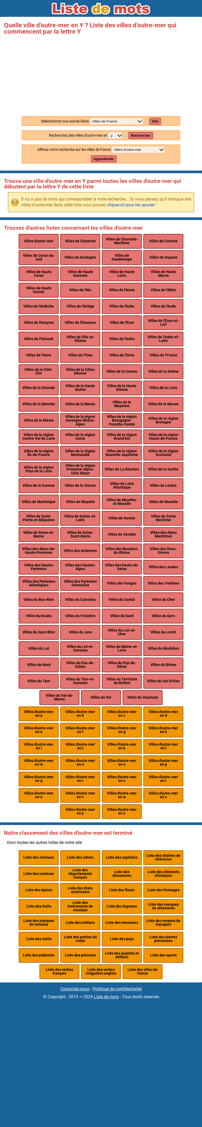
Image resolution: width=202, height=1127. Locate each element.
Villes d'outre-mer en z (122, 811)
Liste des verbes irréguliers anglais (101, 971)
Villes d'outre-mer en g (122, 730)
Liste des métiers (80, 922)
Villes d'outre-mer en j (80, 746)
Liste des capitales (122, 857)
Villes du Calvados (80, 599)
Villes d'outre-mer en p (163, 763)
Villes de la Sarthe (163, 469)
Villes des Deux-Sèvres (163, 551)
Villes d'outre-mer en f (80, 730)
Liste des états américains (80, 890)
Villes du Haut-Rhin (39, 632)
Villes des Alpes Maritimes (163, 534)
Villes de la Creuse (121, 371)
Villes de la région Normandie (80, 453)
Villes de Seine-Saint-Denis (80, 534)
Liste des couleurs (38, 874)
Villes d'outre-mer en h (163, 730)
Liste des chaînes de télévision (163, 857)
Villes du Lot (38, 648)
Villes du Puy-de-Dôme (122, 665)
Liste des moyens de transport (163, 923)
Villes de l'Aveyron (39, 322)
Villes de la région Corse (80, 437)
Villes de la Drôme (163, 371)
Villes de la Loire (163, 388)
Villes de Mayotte (80, 502)
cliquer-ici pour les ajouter (130, 204)
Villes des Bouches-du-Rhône (121, 551)
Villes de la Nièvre (39, 420)
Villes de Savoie (121, 518)
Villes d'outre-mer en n (80, 763)
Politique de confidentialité (117, 988)
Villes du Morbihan (163, 648)
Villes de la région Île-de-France (39, 453)
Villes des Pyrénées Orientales (80, 583)
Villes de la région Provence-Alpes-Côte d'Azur (80, 469)
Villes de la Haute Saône (80, 388)
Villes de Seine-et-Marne (38, 534)
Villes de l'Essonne (80, 322)
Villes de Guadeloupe (122, 257)
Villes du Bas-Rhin (38, 599)
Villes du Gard (122, 616)
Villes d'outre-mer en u (38, 795)
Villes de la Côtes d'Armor (80, 371)
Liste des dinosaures (122, 874)
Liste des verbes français (59, 971)
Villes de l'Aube (121, 306)
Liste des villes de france (143, 971)
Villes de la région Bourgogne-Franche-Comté (122, 420)
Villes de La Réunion (122, 469)
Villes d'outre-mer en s (122, 779)
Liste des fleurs (122, 890)
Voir (155, 121)
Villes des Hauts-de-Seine (122, 567)
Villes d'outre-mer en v (80, 795)
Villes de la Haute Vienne (122, 388)
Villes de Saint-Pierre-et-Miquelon (39, 518)
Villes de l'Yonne (163, 355)
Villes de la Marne (80, 404)
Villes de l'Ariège (80, 306)
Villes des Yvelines (163, 583)
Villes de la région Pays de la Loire (39, 469)
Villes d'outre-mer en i (38, 746)
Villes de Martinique (38, 502)
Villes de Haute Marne (163, 274)
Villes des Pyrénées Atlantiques (38, 583)
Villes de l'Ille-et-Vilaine (80, 339)
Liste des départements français (80, 874)
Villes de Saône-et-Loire (80, 518)
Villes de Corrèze (163, 241)
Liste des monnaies (121, 922)
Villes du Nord (38, 665)
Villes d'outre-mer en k (122, 746)
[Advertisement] (101, 74)
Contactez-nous (74, 988)
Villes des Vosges (122, 583)
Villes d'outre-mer (38, 241)
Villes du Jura (80, 632)
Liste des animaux (38, 857)
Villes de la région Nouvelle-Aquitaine (121, 453)
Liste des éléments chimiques (163, 874)
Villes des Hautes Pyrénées (38, 567)
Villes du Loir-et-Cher (122, 632)
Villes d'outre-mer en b (80, 714)
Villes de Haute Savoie (39, 290)
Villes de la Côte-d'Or (38, 371)
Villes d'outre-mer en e (38, 730)
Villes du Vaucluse (142, 697)
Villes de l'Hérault (38, 339)
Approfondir (104, 159)
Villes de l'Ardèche (38, 306)
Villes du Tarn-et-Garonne (80, 681)
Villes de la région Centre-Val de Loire (38, 437)
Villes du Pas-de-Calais (80, 665)
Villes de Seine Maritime (163, 518)
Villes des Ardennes (80, 551)
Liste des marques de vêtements (163, 906)
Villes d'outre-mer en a (38, 714)
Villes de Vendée (122, 534)
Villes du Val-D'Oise (163, 681)
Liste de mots (106, 996)
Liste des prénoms (80, 955)
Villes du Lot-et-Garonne (80, 648)
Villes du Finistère (80, 616)
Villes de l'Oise (80, 355)
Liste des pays (122, 939)
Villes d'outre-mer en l (163, 746)
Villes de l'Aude (163, 306)
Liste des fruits (38, 906)
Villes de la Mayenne (122, 404)
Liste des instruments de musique (80, 906)
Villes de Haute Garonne (80, 274)
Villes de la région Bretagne (163, 420)
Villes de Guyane (163, 257)
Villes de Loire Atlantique (122, 485)
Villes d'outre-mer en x (163, 795)
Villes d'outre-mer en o (122, 763)
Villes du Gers (163, 616)
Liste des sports (163, 955)
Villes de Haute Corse (39, 274)
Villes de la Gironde (38, 388)
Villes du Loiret (163, 632)
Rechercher (140, 135)
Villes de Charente (80, 241)
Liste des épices (38, 890)
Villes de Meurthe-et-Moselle (122, 502)
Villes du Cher (163, 599)
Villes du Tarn (38, 681)
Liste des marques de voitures (38, 923)
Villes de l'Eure (122, 322)
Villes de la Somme (39, 485)
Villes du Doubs (39, 616)
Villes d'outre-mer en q (38, 779)
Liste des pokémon (38, 955)
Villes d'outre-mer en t (163, 779)
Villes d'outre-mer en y (80, 811)
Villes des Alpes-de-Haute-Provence (38, 551)
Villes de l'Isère (38, 355)
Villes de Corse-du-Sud (39, 257)
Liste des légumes (122, 906)
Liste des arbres (80, 857)
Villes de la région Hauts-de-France (163, 437)
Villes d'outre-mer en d (163, 714)
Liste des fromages (163, 890)
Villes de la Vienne (80, 485)
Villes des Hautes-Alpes (80, 567)
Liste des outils (39, 939)
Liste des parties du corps (80, 939)
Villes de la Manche (38, 404)
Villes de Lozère (163, 485)
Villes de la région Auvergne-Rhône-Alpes (80, 420)
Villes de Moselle (163, 502)
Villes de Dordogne (80, 257)
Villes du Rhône (163, 665)
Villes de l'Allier (163, 290)
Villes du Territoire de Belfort (121, 681)
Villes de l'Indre (122, 339)
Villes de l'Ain (80, 290)
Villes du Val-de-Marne (59, 697)
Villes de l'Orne (121, 355)
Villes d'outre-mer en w (122, 795)
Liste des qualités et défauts (122, 955)
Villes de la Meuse (163, 404)
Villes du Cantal (122, 599)
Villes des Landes (163, 567)
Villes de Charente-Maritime (122, 241)
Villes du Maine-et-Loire (122, 648)
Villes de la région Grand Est (122, 437)
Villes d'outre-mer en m (38, 763)
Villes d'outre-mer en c (122, 714)
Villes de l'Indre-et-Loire (163, 339)
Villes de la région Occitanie (163, 453)
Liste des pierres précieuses (163, 939)
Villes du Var (101, 697)
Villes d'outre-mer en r (80, 779)
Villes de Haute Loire (122, 274)
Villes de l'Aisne (122, 290)
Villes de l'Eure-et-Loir (163, 323)
